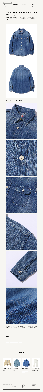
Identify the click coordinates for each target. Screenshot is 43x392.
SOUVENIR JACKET (33, 385)
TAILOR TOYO (23, 386)
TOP (42, 391)
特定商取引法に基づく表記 (14, 386)
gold (22, 387)
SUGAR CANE (21, 0)
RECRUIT (4, 386)
